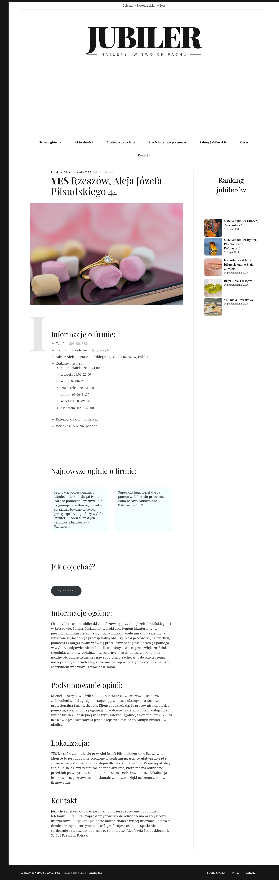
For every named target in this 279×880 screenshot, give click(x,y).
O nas (244, 142)
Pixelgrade (95, 872)
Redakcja (57, 172)
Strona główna (50, 142)
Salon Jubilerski (103, 172)
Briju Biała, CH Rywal (238, 281)
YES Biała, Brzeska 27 (238, 300)
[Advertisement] (144, 96)
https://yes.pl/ (98, 350)
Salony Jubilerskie (213, 142)
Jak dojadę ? (66, 590)
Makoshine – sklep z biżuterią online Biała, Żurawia (239, 264)
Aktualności (84, 142)
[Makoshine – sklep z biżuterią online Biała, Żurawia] (213, 267)
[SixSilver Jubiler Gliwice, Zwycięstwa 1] (213, 228)
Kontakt (144, 155)
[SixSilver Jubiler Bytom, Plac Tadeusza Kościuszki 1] (213, 247)
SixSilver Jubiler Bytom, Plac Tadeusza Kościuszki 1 (240, 244)
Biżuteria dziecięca (120, 142)
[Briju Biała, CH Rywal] (213, 288)
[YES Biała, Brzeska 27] (213, 307)
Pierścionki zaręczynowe (167, 142)
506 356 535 (78, 343)
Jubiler (143, 36)
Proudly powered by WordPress (40, 872)
